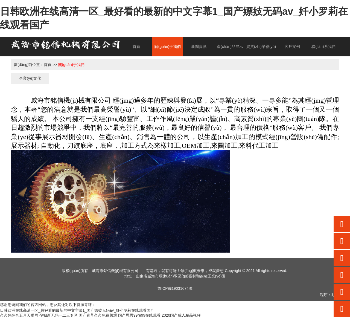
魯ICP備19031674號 (175, 288)
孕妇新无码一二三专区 (58, 315)
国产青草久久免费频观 (98, 315)
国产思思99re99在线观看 (139, 315)
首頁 (136, 46)
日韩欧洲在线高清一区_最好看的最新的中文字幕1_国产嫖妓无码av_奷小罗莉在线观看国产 (77, 310)
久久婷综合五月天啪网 (19, 315)
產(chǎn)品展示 (230, 46)
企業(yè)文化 (30, 78)
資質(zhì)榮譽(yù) (261, 46)
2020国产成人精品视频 (181, 315)
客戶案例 (292, 46)
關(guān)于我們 (167, 46)
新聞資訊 (198, 46)
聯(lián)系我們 (323, 46)
